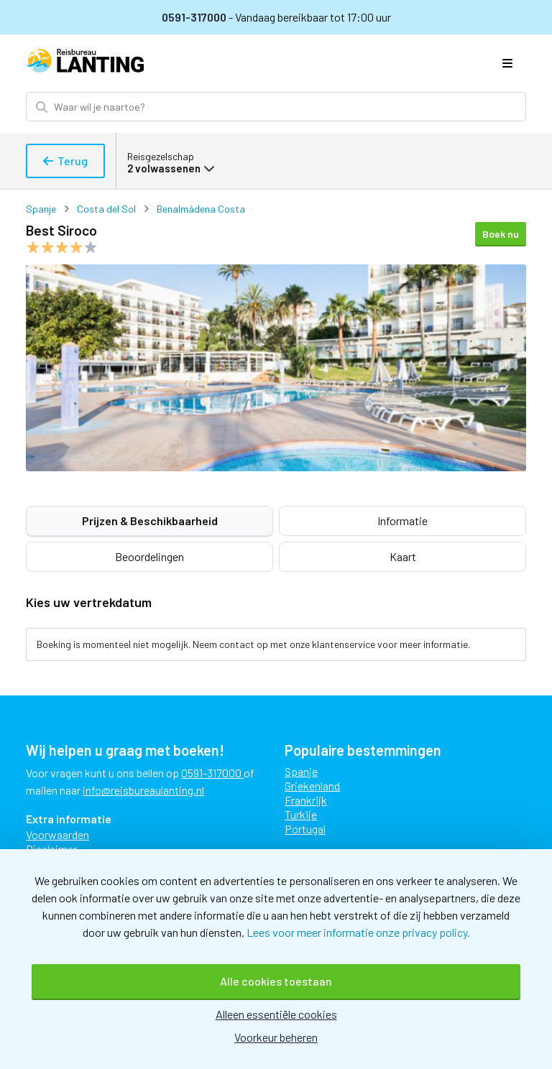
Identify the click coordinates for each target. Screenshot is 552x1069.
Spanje (41, 209)
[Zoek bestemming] (288, 107)
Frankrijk (306, 800)
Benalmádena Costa (201, 209)
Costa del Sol (106, 209)
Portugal (305, 829)
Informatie (402, 520)
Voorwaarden (57, 834)
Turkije (301, 814)
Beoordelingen (149, 556)
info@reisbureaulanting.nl (143, 790)
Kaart (403, 556)
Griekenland (312, 785)
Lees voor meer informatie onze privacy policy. (358, 932)
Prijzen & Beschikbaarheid (150, 520)
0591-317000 (195, 17)
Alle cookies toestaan (276, 981)
